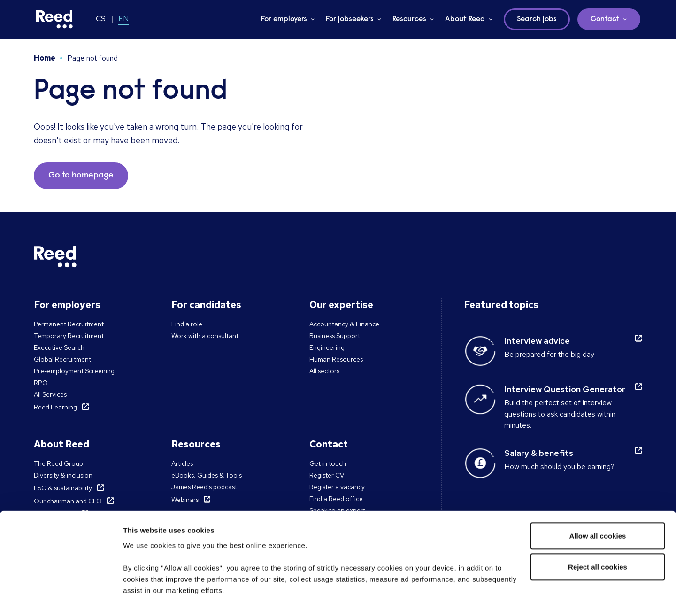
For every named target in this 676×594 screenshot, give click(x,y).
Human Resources (336, 359)
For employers (284, 19)
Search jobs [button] (537, 19)
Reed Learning (55, 407)
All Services (50, 394)
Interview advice (537, 340)
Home (44, 58)
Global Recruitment (62, 359)
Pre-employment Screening (74, 371)
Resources (409, 19)
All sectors (324, 371)
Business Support (334, 336)
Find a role (186, 324)
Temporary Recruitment (69, 336)
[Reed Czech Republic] (54, 19)
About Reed (465, 19)
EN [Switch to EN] (123, 18)
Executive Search (59, 347)
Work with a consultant (204, 336)
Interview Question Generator (564, 389)
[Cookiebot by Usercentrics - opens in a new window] (61, 576)
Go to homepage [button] (81, 175)
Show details (145, 575)
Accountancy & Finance (344, 324)
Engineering (327, 347)
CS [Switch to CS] (101, 18)
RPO (41, 382)
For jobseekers (350, 19)
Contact (605, 19)
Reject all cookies (597, 493)
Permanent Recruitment (69, 324)
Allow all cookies (597, 462)
